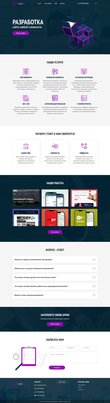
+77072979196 (84, 3)
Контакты (62, 3)
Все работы (55, 232)
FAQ (56, 3)
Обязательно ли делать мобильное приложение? (55, 268)
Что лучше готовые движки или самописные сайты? (55, 277)
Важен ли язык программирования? (55, 295)
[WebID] (19, 3)
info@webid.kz (42, 385)
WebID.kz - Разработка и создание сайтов (62, 401)
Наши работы (48, 3)
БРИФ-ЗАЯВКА (21, 33)
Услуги (39, 3)
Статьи (79, 387)
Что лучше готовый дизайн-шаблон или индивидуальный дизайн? (55, 286)
